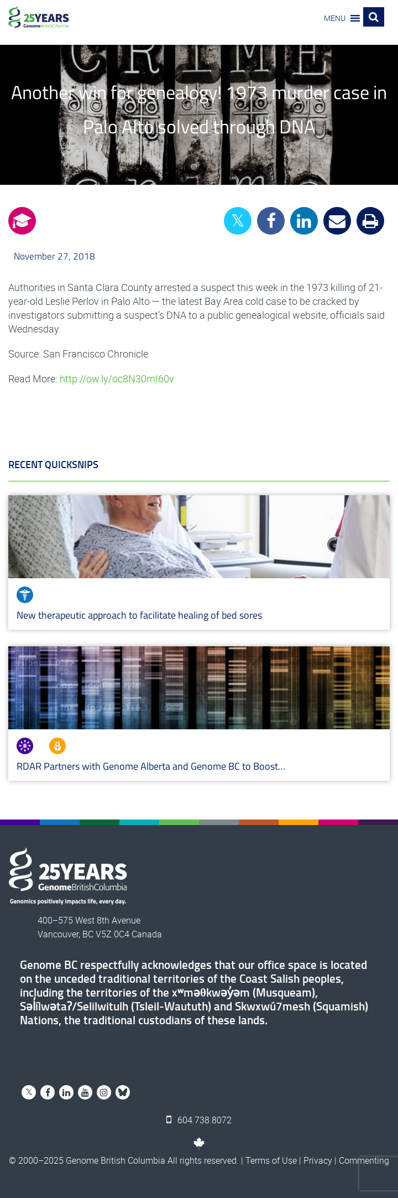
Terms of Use (271, 1160)
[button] (334, 18)
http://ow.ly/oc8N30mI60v (117, 378)
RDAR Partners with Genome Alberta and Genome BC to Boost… (151, 766)
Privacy (317, 1160)
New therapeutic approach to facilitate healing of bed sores (139, 615)
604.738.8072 (199, 1120)
